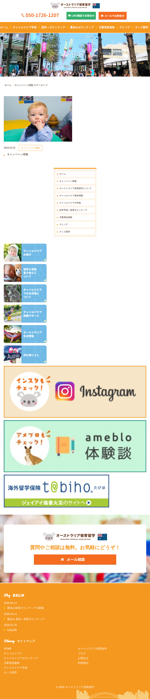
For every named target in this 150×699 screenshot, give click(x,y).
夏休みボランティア (82, 27)
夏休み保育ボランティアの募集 (25, 608)
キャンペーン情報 (17, 154)
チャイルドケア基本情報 (71, 195)
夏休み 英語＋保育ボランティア (26, 619)
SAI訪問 (12, 630)
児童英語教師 (12, 663)
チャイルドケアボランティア (21, 658)
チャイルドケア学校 (25, 27)
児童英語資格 (107, 27)
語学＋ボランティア (53, 27)
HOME (8, 648)
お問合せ (83, 658)
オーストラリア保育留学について (75, 188)
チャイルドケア (13, 653)
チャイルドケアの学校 (70, 203)
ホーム (4, 27)
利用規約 (83, 663)
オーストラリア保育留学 (92, 648)
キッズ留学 (141, 27)
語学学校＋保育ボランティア (73, 210)
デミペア (125, 27)
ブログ (82, 653)
